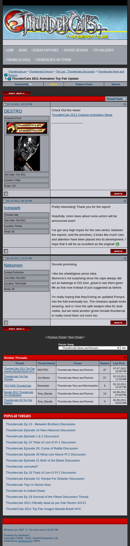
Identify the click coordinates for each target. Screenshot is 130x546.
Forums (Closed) (18, 60)
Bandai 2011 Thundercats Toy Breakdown (18, 393)
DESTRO (13, 111)
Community (23, 84)
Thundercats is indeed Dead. (25, 490)
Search (115, 84)
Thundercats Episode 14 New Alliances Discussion (40, 430)
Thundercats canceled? (22, 466)
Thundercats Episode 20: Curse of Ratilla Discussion (42, 448)
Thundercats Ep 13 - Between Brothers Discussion (40, 424)
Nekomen (13, 265)
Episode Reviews (76, 50)
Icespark (12, 207)
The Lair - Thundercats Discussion (75, 71)
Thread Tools (115, 99)
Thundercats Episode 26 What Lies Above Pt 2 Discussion (46, 454)
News (23, 50)
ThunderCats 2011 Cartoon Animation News (82, 115)
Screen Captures (46, 50)
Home (10, 50)
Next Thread (75, 337)
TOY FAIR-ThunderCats (17, 385)
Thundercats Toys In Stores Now (28, 484)
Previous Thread (57, 337)
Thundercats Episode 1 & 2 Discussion (32, 436)
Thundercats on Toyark (53, 60)
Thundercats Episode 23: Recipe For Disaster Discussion (45, 478)
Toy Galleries (103, 50)
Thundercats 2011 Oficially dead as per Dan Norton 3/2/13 (46, 503)
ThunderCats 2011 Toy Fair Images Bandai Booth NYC (19, 370)
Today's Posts (83, 84)
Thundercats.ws (17, 71)
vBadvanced (25, 540)
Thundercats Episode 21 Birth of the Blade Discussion (43, 460)
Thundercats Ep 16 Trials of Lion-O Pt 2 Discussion (41, 472)
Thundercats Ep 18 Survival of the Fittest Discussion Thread (47, 497)
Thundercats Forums (41, 71)
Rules (53, 84)
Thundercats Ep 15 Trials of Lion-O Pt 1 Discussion (41, 442)
